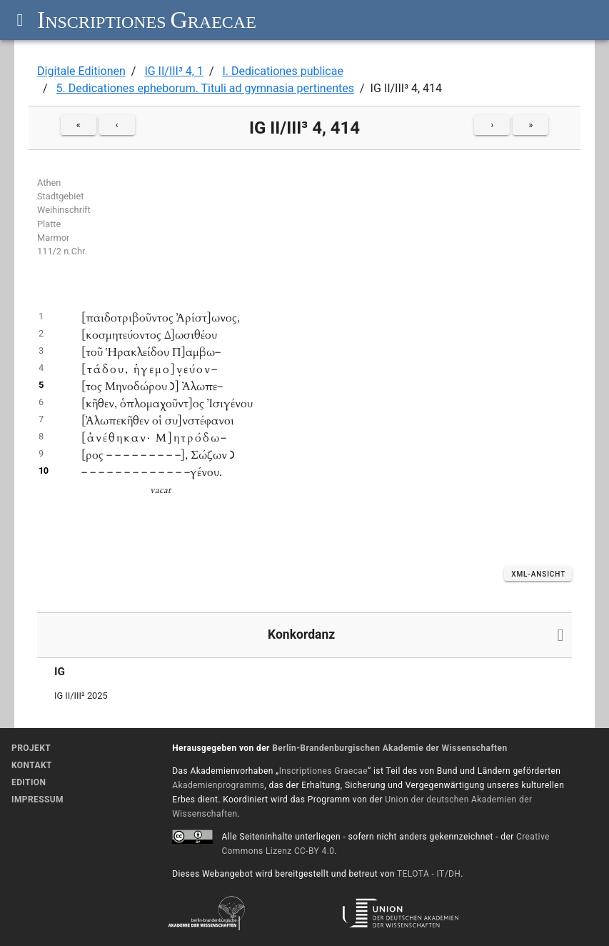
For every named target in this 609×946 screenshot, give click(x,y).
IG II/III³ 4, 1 (173, 71)
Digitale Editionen (81, 71)
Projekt (31, 748)
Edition (28, 782)
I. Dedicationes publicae (282, 71)
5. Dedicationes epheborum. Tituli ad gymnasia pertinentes (205, 88)
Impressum (37, 800)
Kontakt (31, 765)
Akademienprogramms (218, 785)
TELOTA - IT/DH (428, 874)
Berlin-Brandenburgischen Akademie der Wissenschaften (389, 748)
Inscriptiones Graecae (323, 771)
